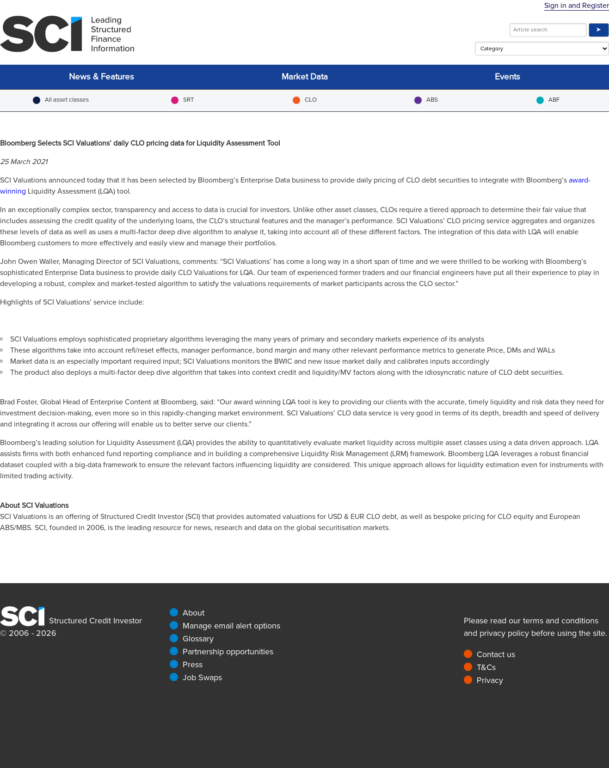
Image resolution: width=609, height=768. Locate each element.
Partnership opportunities (228, 651)
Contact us (496, 654)
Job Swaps (202, 677)
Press (193, 664)
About (193, 613)
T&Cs (486, 667)
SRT (182, 100)
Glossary (198, 639)
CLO (305, 100)
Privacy (490, 680)
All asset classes (61, 100)
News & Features (101, 77)
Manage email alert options (231, 626)
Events (507, 77)
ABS (426, 100)
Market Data (305, 77)
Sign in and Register (576, 5)
